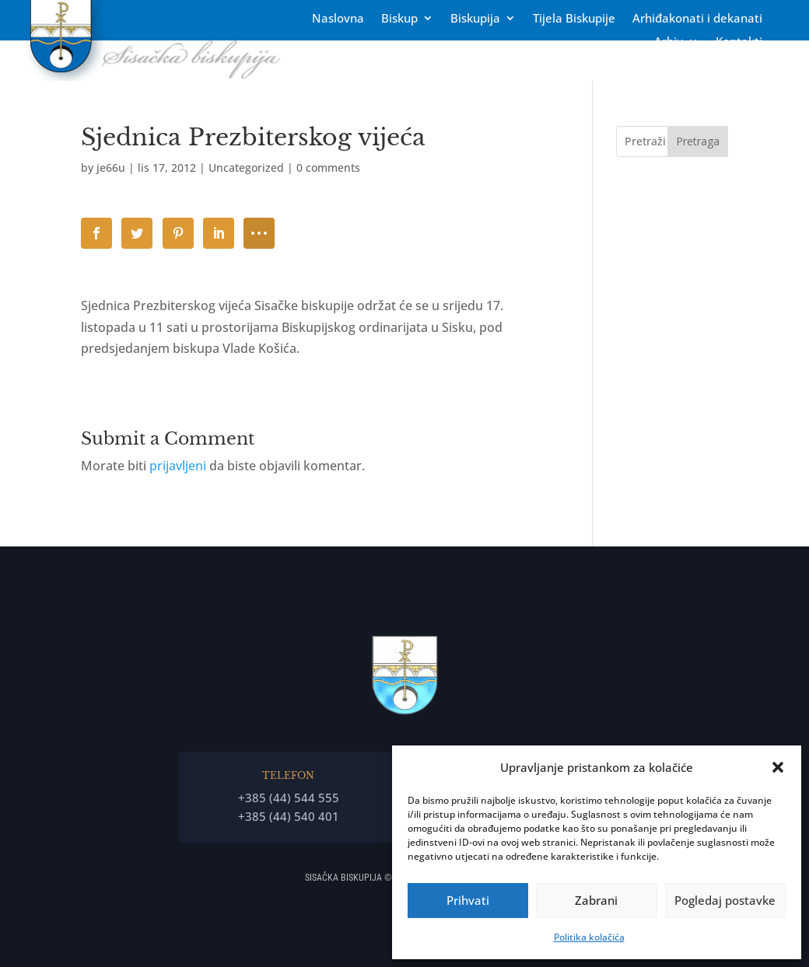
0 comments (328, 167)
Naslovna (338, 19)
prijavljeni (177, 465)
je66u (110, 167)
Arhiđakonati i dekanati (697, 19)
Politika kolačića (589, 937)
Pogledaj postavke (725, 900)
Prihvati (468, 900)
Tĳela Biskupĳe (574, 19)
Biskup (399, 19)
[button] (778, 767)
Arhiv (668, 42)
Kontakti (739, 42)
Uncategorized (246, 167)
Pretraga (698, 141)
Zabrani (596, 900)
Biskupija (475, 19)
